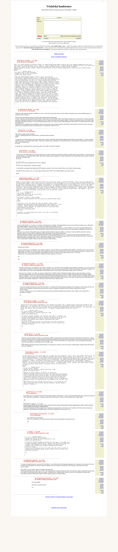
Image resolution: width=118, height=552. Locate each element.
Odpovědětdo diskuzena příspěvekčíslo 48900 (100, 423)
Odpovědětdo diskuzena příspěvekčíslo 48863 (100, 263)
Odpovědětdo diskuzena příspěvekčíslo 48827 (100, 65)
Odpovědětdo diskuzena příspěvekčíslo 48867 (100, 303)
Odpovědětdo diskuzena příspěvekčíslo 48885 (100, 377)
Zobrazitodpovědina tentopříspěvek (101, 71)
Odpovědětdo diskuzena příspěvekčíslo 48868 (100, 321)
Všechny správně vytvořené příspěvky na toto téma (59, 531)
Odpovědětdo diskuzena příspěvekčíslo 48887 (100, 496)
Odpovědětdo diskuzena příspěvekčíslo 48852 (100, 143)
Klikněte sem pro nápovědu (59, 542)
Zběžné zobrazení (59, 56)
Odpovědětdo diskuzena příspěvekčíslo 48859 (100, 241)
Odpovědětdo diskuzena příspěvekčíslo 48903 (100, 445)
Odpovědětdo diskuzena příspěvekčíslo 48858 (100, 191)
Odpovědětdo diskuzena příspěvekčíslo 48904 (100, 514)
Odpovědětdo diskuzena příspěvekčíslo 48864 (100, 284)
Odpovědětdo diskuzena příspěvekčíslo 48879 (100, 463)
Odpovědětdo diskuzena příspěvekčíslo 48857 (100, 163)
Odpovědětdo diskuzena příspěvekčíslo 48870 (100, 359)
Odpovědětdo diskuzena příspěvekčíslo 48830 (100, 122)
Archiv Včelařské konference (59, 59)
